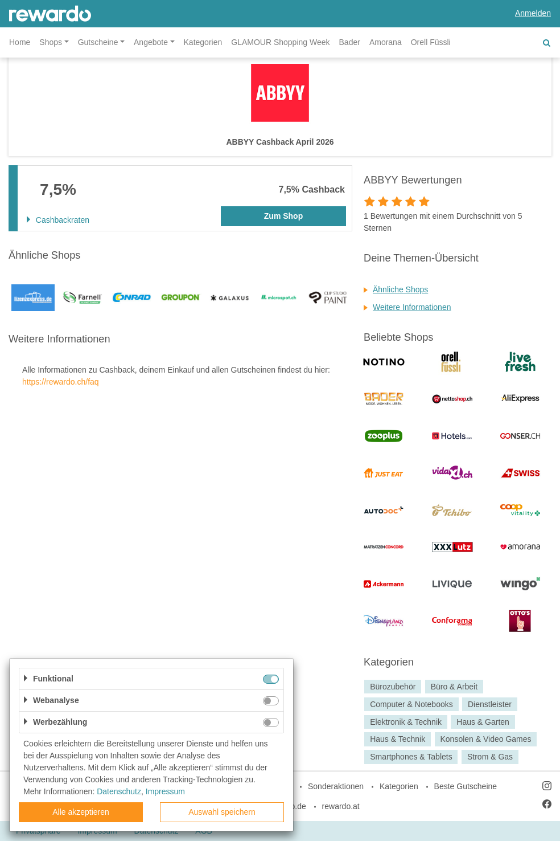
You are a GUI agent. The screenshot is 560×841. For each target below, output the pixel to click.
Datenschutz (119, 791)
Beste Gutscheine (465, 786)
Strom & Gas (490, 756)
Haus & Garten (482, 721)
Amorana (385, 42)
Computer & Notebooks (411, 704)
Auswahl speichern (222, 811)
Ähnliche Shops (400, 289)
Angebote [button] (151, 42)
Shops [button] (50, 42)
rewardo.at (341, 806)
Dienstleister (490, 704)
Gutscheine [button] (98, 42)
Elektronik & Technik (406, 721)
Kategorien (203, 42)
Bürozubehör (392, 686)
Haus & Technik (397, 739)
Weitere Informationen (412, 307)
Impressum (165, 791)
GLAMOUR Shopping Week (280, 42)
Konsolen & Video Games (485, 739)
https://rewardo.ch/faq (60, 381)
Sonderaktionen (336, 786)
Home (19, 42)
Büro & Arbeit (454, 686)
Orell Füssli (431, 42)
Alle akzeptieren (80, 811)
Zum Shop (283, 216)
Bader (349, 42)
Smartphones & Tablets (411, 756)
